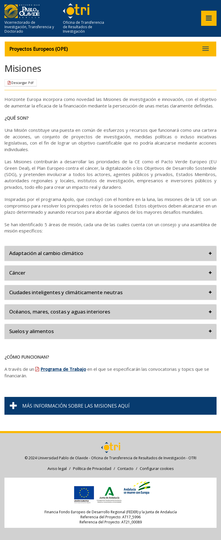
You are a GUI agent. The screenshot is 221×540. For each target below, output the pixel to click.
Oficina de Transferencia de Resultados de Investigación (83, 27)
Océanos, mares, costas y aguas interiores (110, 311)
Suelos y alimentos (110, 331)
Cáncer (110, 272)
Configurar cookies (157, 468)
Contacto (125, 468)
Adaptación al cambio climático (110, 253)
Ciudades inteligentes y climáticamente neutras (110, 292)
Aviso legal (57, 468)
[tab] (110, 253)
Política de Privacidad (92, 468)
